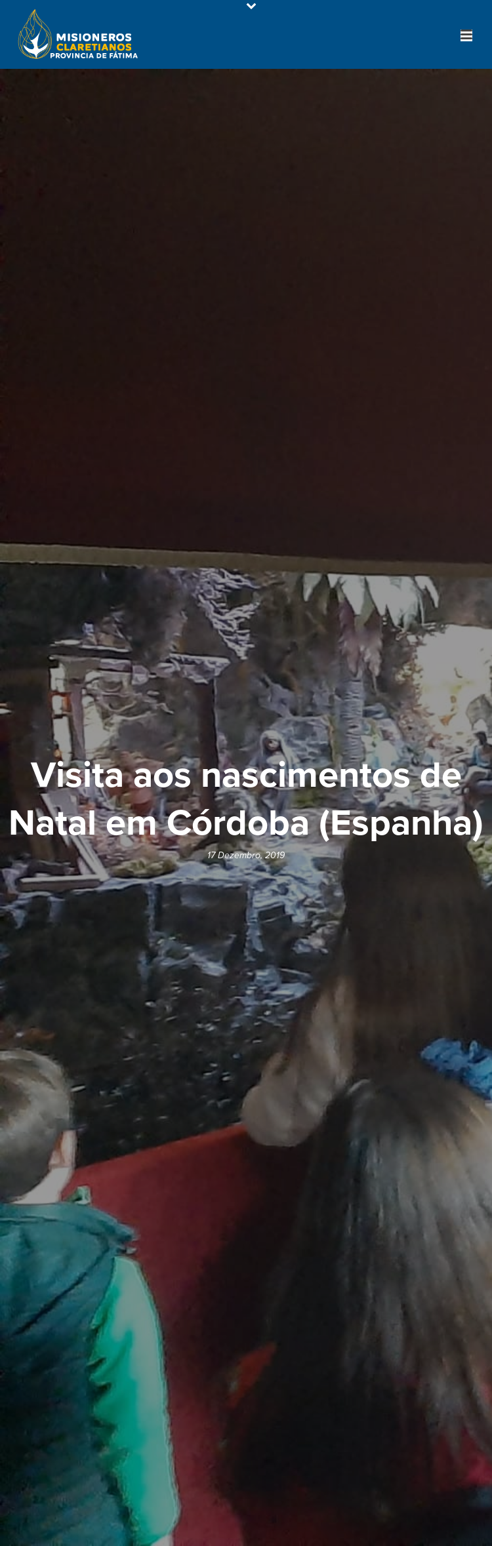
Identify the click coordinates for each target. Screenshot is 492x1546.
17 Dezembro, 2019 (246, 855)
